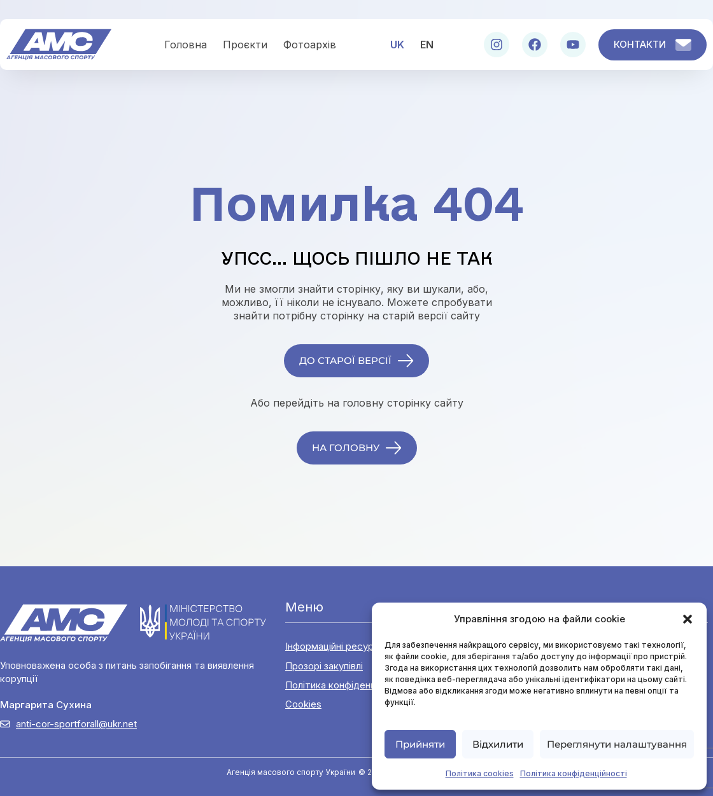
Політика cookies (480, 773)
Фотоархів (309, 44)
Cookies (303, 704)
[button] (687, 619)
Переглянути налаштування (617, 744)
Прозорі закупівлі (324, 666)
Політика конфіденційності (573, 773)
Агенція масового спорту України (291, 772)
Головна (185, 44)
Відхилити (497, 744)
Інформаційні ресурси (335, 646)
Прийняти (420, 744)
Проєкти (245, 44)
